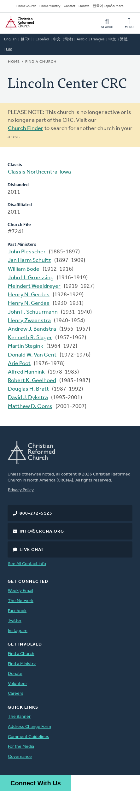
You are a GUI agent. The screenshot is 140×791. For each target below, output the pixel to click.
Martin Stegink (25, 346)
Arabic (82, 39)
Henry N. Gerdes (29, 295)
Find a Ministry (50, 6)
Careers (15, 693)
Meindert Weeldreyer (34, 286)
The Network (20, 601)
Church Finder (25, 129)
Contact (69, 6)
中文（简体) (63, 39)
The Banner (19, 716)
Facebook (17, 611)
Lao (9, 49)
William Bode (23, 269)
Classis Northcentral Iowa (39, 172)
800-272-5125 (36, 513)
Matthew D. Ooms (30, 407)
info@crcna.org (42, 531)
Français (98, 39)
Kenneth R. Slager (30, 338)
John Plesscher (27, 252)
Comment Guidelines (28, 737)
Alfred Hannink (26, 372)
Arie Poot (19, 364)
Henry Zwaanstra (29, 321)
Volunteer (17, 684)
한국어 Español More (108, 6)
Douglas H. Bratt (28, 389)
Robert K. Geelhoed (32, 381)
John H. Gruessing (31, 278)
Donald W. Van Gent (32, 355)
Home (14, 62)
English (10, 39)
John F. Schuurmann (33, 312)
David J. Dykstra (28, 398)
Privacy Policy (21, 490)
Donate (84, 6)
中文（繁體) (118, 39)
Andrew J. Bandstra (32, 329)
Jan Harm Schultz (29, 260)
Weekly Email (20, 590)
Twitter (14, 620)
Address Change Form (29, 726)
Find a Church (26, 6)
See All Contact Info (27, 564)
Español (42, 39)
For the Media (21, 746)
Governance (20, 756)
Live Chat (32, 549)
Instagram (17, 631)
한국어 (26, 39)
